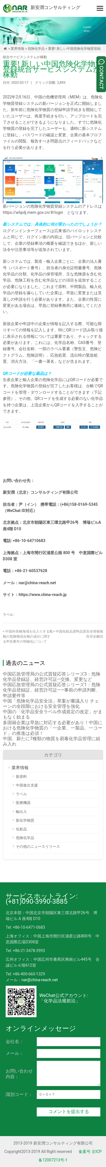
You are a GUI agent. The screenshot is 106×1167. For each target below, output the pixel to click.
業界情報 (17, 49)
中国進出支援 (27, 785)
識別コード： (19, 1094)
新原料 (21, 776)
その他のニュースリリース (38, 846)
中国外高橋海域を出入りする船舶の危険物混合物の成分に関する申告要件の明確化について (28, 636)
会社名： (15, 1041)
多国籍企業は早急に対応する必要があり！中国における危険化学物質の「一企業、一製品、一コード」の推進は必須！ (52, 728)
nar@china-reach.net (39, 980)
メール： (15, 1053)
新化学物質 (25, 820)
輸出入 (21, 812)
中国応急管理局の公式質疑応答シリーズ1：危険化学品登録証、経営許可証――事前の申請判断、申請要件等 (51, 690)
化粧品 (21, 829)
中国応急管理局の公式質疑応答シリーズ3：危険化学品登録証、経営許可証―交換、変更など (51, 676)
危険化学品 (36, 49)
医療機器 (23, 803)
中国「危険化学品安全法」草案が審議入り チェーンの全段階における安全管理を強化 (51, 703)
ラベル (21, 794)
